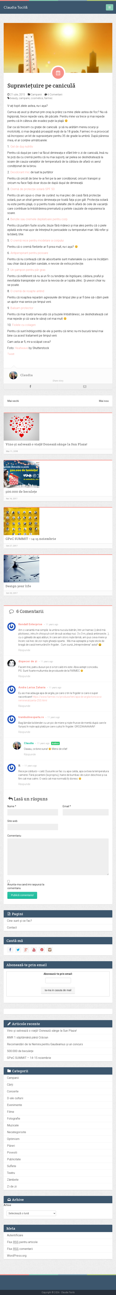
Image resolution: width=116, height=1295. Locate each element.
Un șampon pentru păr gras (27, 270)
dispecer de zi (27, 661)
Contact (12, 927)
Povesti (12, 1152)
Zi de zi (12, 1186)
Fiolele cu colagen (24, 325)
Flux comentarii (20, 1249)
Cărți (10, 1084)
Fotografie (13, 1118)
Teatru (11, 1173)
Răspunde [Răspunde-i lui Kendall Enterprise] (24, 650)
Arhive (7, 1205)
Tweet (10, 354)
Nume (11, 806)
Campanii (36, 94)
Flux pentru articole (22, 1242)
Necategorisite (16, 1132)
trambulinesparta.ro (31, 717)
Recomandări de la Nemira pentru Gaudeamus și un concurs (45, 1044)
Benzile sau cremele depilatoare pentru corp (38, 219)
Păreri (11, 1145)
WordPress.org (16, 1255)
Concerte (13, 1091)
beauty (14, 98)
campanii (24, 98)
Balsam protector (21, 308)
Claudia (26, 375)
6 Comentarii (55, 94)
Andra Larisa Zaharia (31, 687)
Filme (10, 1112)
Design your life (18, 586)
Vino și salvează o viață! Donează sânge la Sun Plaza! (46, 444)
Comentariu (14, 835)
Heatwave (21, 348)
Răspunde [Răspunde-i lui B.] (24, 784)
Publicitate (14, 1159)
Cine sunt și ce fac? (19, 920)
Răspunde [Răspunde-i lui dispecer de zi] (24, 676)
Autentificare (15, 1235)
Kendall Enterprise (30, 624)
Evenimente (14, 1105)
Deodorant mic (20, 172)
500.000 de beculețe (21, 491)
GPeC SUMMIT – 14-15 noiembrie (31, 539)
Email (67, 806)
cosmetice (37, 98)
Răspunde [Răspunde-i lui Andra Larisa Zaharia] (24, 705)
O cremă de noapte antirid (27, 291)
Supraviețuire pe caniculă (41, 85)
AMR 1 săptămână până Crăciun (27, 1037)
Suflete (11, 1166)
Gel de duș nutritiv (21, 146)
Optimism (13, 1139)
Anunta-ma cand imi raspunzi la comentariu (25, 886)
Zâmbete (13, 1179)
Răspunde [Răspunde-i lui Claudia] (30, 754)
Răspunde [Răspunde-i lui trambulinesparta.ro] (24, 732)
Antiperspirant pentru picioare (29, 253)
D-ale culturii (15, 1098)
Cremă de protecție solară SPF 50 (32, 189)
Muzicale (13, 1125)
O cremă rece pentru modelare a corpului (37, 240)
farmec (48, 98)
